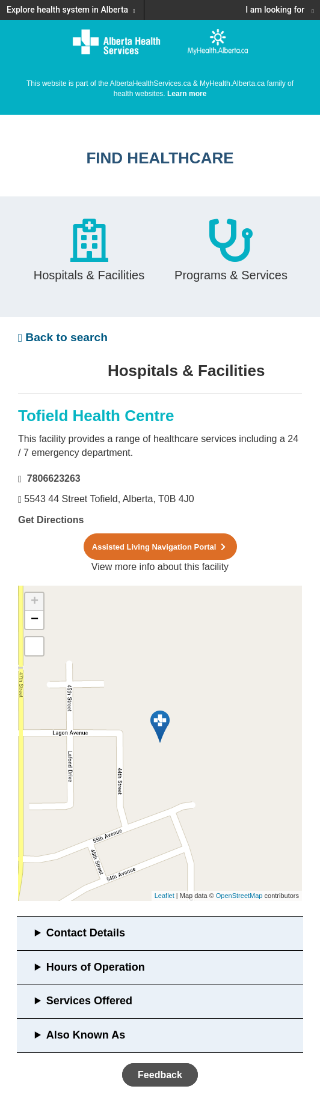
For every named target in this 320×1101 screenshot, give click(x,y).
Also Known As (85, 1035)
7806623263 (54, 478)
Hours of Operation (95, 967)
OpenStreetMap (239, 895)
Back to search (63, 337)
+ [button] (34, 602)
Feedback (160, 1075)
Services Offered (89, 1001)
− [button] (34, 620)
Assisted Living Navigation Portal (160, 546)
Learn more (186, 93)
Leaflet (164, 895)
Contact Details (85, 933)
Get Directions (51, 520)
